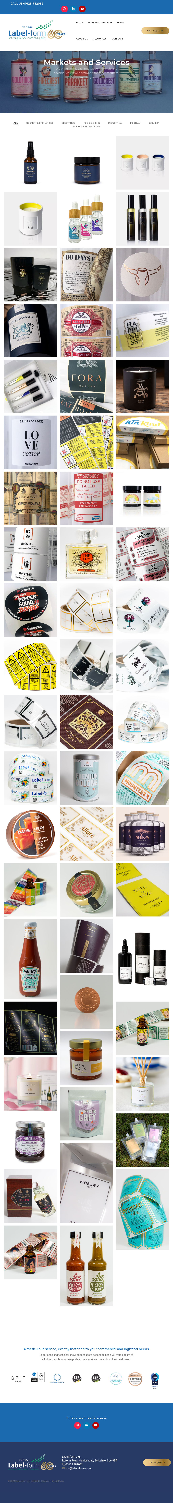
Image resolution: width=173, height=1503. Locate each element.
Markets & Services (74, 18)
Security (154, 123)
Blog (94, 18)
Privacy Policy (57, 1481)
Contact (55, 34)
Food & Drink (92, 123)
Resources (126, 18)
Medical (135, 123)
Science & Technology (86, 126)
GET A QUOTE (155, 26)
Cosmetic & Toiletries (39, 123)
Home (53, 18)
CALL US (24, 5)
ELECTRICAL (68, 123)
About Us (108, 18)
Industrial (115, 123)
